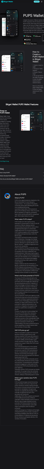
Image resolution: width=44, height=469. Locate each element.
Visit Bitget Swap (4, 161)
